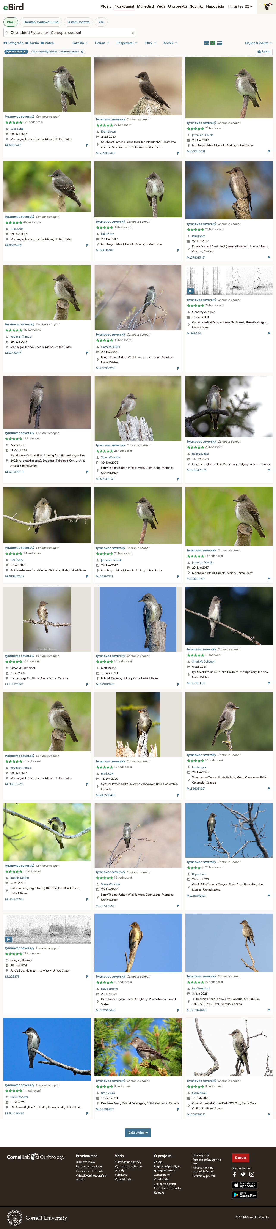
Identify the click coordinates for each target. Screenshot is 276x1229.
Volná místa (161, 1179)
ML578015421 (196, 257)
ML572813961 (105, 684)
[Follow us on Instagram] (251, 1174)
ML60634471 (13, 145)
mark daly (107, 773)
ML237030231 (105, 905)
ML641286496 (14, 1113)
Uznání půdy (201, 1155)
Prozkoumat (123, 6)
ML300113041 (196, 151)
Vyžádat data (123, 1179)
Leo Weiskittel (201, 988)
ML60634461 (104, 250)
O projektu (177, 6)
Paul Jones (198, 236)
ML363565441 (105, 1010)
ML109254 (194, 333)
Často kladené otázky (167, 1188)
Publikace (121, 1174)
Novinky (196, 6)
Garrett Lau (199, 1093)
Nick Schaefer (19, 1097)
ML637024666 (196, 1010)
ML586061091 (196, 788)
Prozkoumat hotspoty (89, 1171)
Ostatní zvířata (78, 22)
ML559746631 (196, 1114)
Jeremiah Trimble (202, 135)
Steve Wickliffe (110, 346)
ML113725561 (14, 684)
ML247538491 (105, 795)
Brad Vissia (108, 1093)
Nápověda (215, 6)
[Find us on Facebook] (234, 1174)
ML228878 (12, 976)
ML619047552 (196, 470)
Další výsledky (138, 1132)
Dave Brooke (109, 988)
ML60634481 (13, 245)
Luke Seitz (16, 128)
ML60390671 (13, 353)
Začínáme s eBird (165, 1183)
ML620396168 (14, 471)
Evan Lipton (108, 131)
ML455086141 (105, 479)
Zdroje (158, 1162)
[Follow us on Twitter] (243, 1174)
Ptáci (10, 22)
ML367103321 (196, 683)
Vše (101, 22)
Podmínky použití (204, 1176)
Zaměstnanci (162, 1174)
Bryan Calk (199, 874)
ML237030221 (105, 368)
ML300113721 (14, 784)
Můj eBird (145, 6)
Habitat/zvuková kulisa (41, 22)
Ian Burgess (199, 767)
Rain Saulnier (200, 453)
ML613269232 (14, 576)
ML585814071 (105, 1109)
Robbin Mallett (19, 877)
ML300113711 (196, 579)
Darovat (240, 1157)
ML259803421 (105, 153)
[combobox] (70, 32)
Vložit (106, 6)
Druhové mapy (85, 1162)
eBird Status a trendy (128, 1162)
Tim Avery (16, 560)
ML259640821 (196, 895)
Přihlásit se (235, 6)
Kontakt (159, 1192)
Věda (161, 6)
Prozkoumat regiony (89, 1166)
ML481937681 (14, 899)
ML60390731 (104, 576)
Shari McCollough (203, 661)
